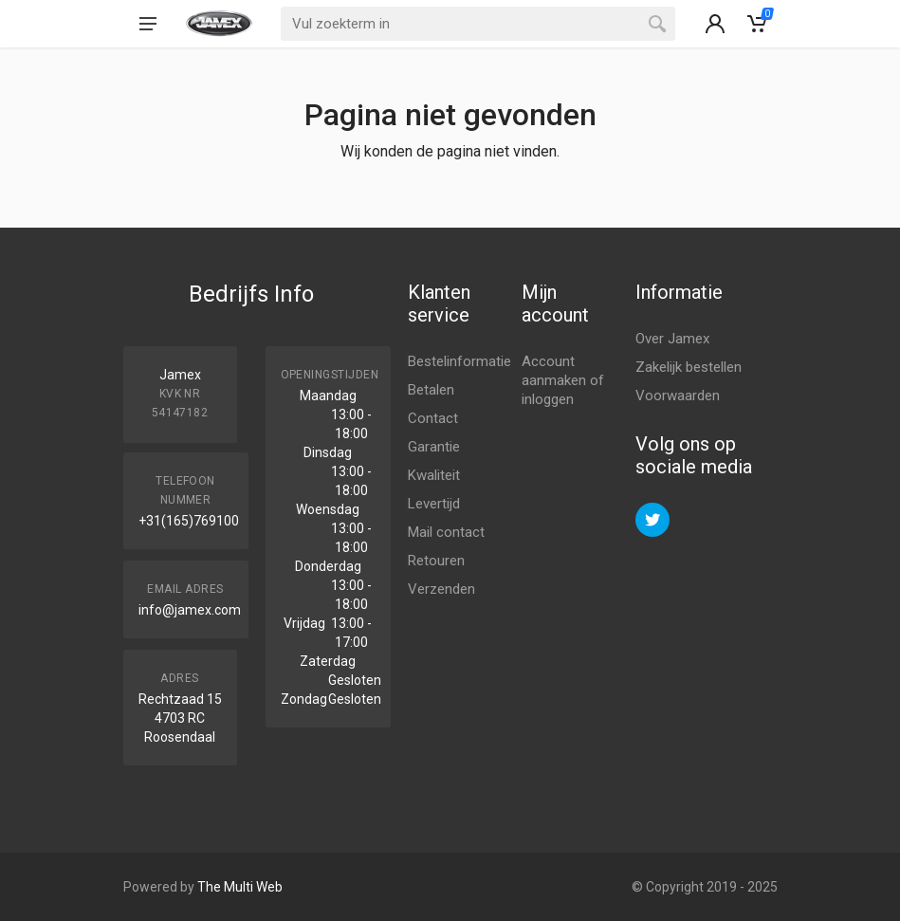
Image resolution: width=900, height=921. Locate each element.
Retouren (436, 560)
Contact (433, 418)
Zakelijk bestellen (688, 367)
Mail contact (446, 532)
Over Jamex (672, 338)
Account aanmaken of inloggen (563, 380)
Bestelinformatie (459, 361)
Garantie (434, 446)
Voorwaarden (677, 395)
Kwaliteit (434, 475)
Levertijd (434, 503)
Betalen (431, 389)
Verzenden (441, 589)
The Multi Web (240, 886)
